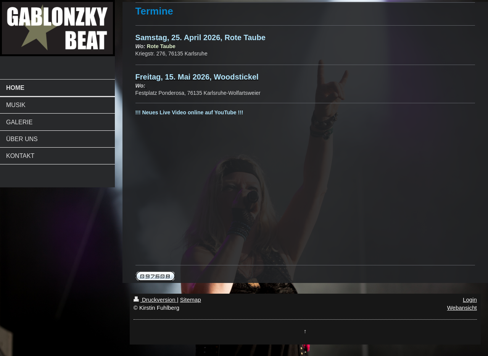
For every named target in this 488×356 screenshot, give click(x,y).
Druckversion (155, 299)
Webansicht (462, 307)
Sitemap (190, 299)
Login (470, 299)
